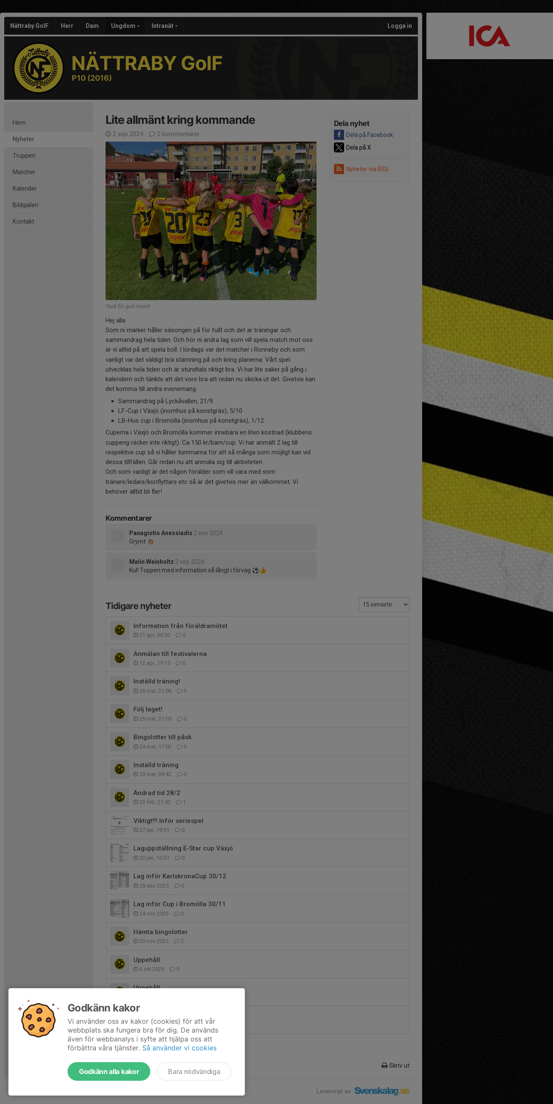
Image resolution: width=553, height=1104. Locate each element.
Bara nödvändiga (194, 1071)
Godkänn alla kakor (109, 1071)
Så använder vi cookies (179, 1048)
